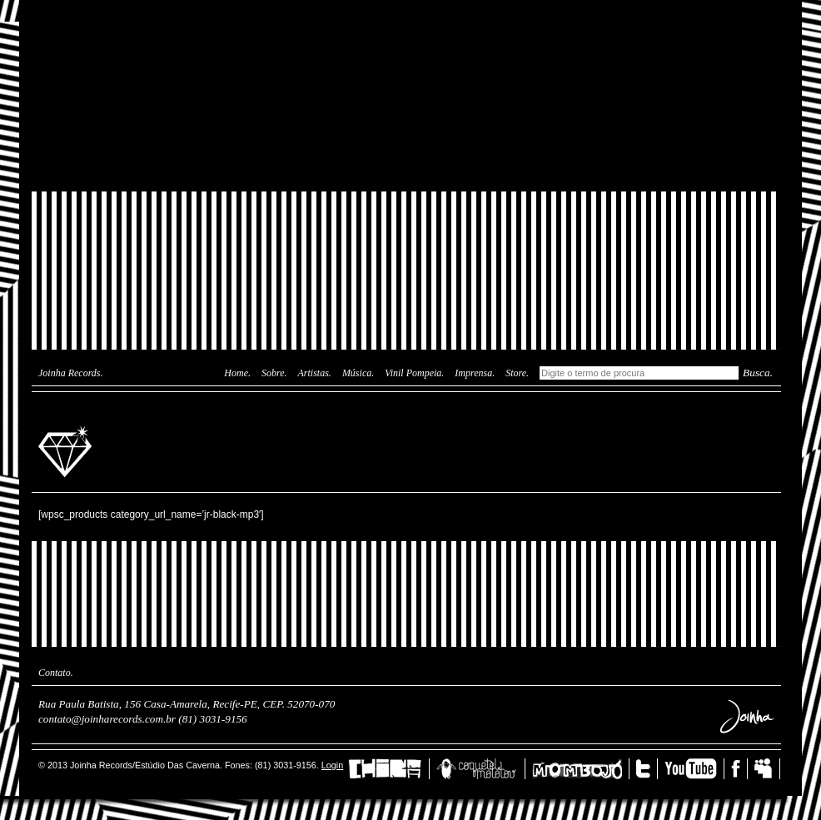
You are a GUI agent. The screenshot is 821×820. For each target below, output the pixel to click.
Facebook (739, 768)
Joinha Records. (70, 373)
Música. (358, 373)
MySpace (767, 768)
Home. (237, 373)
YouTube (694, 768)
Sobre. (274, 373)
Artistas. (314, 373)
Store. (517, 373)
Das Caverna (406, 29)
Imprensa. (475, 373)
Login (332, 765)
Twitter (647, 768)
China (389, 768)
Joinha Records (67, 450)
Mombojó (580, 768)
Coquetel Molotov (480, 768)
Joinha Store (406, 154)
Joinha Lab (406, 96)
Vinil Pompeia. (414, 373)
